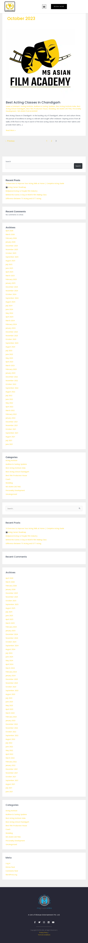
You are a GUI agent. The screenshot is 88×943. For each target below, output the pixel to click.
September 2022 (12, 388)
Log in (8, 863)
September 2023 (12, 343)
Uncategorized (11, 494)
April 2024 (9, 317)
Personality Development (15, 490)
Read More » (11, 130)
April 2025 (9, 272)
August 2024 (10, 302)
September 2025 (12, 257)
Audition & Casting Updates (44, 106)
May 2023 (9, 358)
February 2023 (11, 369)
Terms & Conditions (44, 935)
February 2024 (11, 324)
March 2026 (10, 234)
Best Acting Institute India (66, 106)
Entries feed (10, 867)
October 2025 (11, 253)
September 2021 (12, 433)
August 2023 (10, 347)
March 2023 (10, 365)
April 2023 (9, 361)
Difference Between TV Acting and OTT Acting (23, 198)
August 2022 (10, 392)
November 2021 (12, 425)
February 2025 (11, 279)
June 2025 (9, 268)
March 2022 (10, 410)
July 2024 (9, 305)
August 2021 (10, 436)
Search (8, 161)
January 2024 (10, 328)
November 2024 (12, 290)
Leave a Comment (13, 106)
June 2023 (9, 354)
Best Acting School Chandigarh (17, 471)
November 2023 (12, 335)
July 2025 (9, 264)
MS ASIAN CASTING (64, 108)
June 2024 (9, 309)
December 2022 (12, 377)
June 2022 (9, 399)
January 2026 (10, 242)
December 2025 (12, 245)
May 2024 (9, 313)
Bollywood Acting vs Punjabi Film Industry (21, 191)
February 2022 (11, 414)
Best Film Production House (37, 108)
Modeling (52, 108)
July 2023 (9, 350)
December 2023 (12, 332)
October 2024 (11, 294)
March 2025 (10, 275)
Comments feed (12, 871)
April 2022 (9, 406)
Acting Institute (27, 106)
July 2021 (9, 440)
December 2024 (12, 287)
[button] (44, 7)
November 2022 (12, 380)
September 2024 (12, 298)
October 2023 (11, 339)
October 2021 (11, 429)
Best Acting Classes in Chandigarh (33, 102)
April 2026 (9, 230)
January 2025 (10, 283)
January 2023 (10, 373)
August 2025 (10, 260)
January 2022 (10, 418)
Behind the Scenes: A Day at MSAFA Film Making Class (26, 194)
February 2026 (11, 238)
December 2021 (12, 422)
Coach (8, 479)
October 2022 (11, 384)
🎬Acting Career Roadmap (16, 187)
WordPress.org (11, 874)
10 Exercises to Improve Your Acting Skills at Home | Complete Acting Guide (35, 183)
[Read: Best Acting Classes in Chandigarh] (40, 63)
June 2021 (9, 444)
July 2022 (9, 395)
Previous (10, 141)
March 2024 (10, 320)
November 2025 (12, 249)
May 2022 (9, 403)
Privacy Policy (43, 932)
